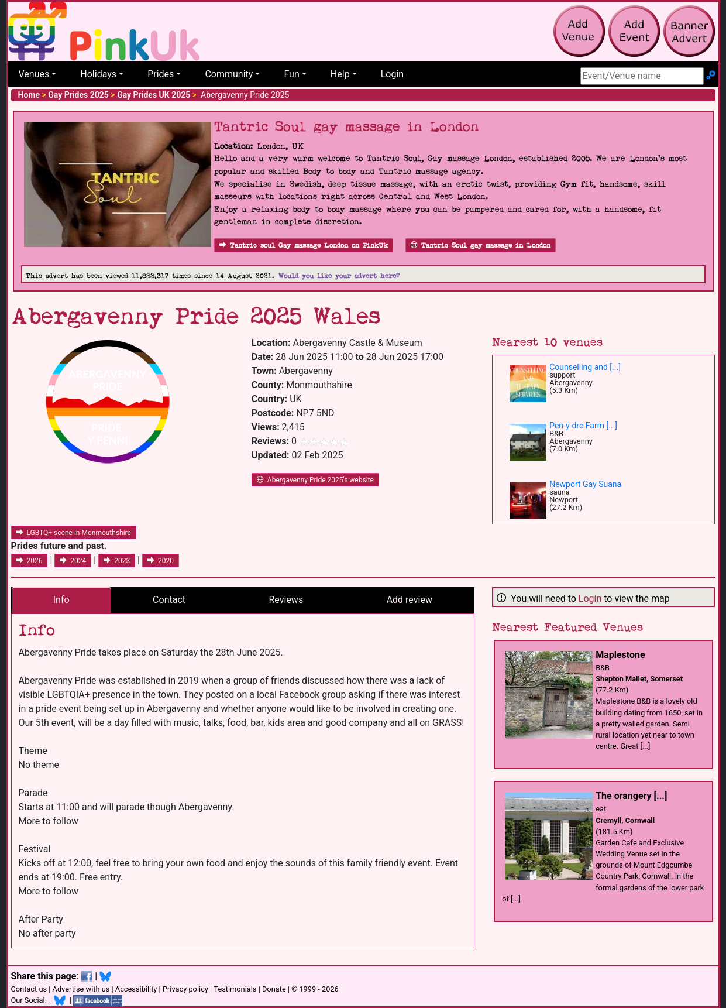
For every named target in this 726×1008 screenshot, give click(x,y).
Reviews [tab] (286, 599)
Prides (160, 74)
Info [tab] (61, 599)
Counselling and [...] (585, 367)
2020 (160, 561)
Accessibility (136, 989)
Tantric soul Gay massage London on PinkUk (303, 246)
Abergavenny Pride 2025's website (315, 480)
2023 (117, 561)
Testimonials (235, 989)
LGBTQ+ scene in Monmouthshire (73, 533)
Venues (34, 74)
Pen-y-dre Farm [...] (583, 425)
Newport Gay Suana (585, 484)
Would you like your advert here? (339, 276)
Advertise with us (81, 989)
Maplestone (620, 654)
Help (340, 74)
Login (392, 74)
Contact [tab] (169, 599)
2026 (29, 561)
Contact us (29, 989)
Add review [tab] (409, 599)
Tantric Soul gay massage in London (480, 246)
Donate (274, 989)
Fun (291, 74)
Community (229, 74)
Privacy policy (185, 989)
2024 (73, 561)
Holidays (98, 74)
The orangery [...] (631, 795)
